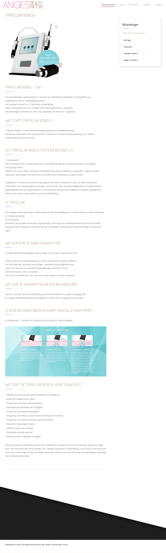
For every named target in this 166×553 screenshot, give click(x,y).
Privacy (65, 545)
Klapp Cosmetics (131, 60)
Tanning (146, 5)
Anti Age (127, 40)
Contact (158, 5)
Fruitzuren (128, 47)
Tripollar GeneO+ (131, 53)
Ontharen (133, 5)
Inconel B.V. (18, 545)
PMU (122, 5)
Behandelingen (108, 5)
